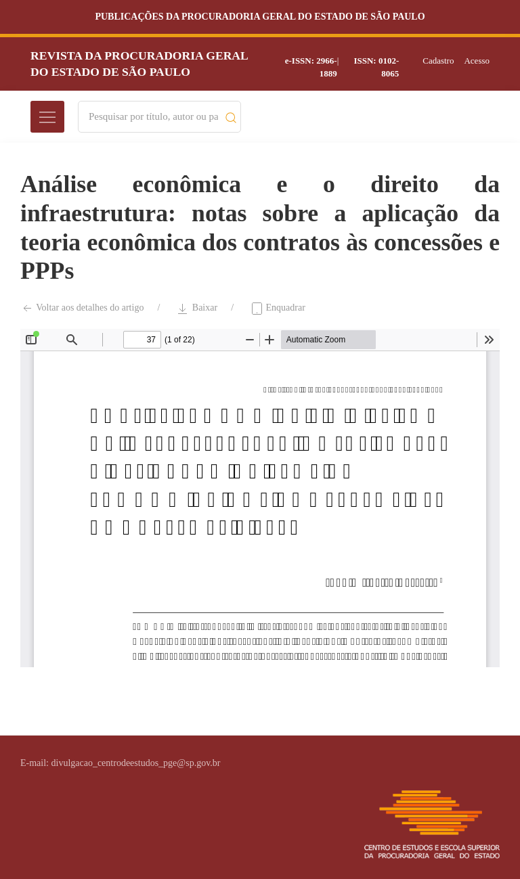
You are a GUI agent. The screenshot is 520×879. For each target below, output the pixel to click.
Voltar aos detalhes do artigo (82, 308)
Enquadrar (277, 308)
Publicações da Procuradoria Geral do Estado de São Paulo (260, 17)
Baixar (196, 308)
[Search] (153, 117)
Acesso (477, 60)
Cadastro (438, 60)
